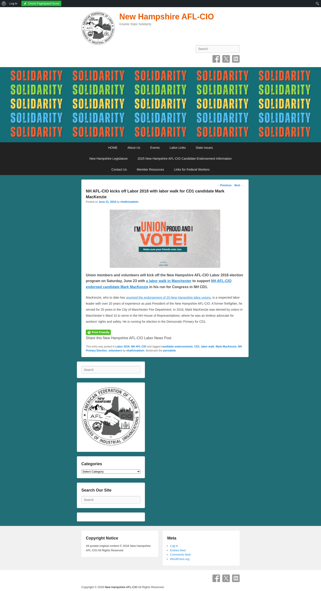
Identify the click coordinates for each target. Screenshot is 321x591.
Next (238, 185)
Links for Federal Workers (192, 169)
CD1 (197, 346)
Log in (174, 546)
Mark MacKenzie (226, 346)
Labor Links (178, 147)
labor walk (207, 346)
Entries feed (177, 550)
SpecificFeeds (236, 59)
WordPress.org (179, 559)
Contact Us (119, 169)
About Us (134, 147)
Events (155, 147)
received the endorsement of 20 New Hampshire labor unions (168, 297)
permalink (169, 350)
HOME (112, 147)
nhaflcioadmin (129, 201)
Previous (224, 185)
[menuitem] (4, 3)
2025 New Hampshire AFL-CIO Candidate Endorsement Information (185, 158)
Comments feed (180, 554)
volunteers (115, 350)
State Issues (204, 147)
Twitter (226, 59)
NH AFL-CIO (138, 346)
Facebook (216, 59)
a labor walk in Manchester (168, 281)
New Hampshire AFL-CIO (166, 16)
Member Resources (150, 169)
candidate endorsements (177, 346)
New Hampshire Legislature (108, 158)
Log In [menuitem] (13, 3)
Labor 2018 (122, 346)
